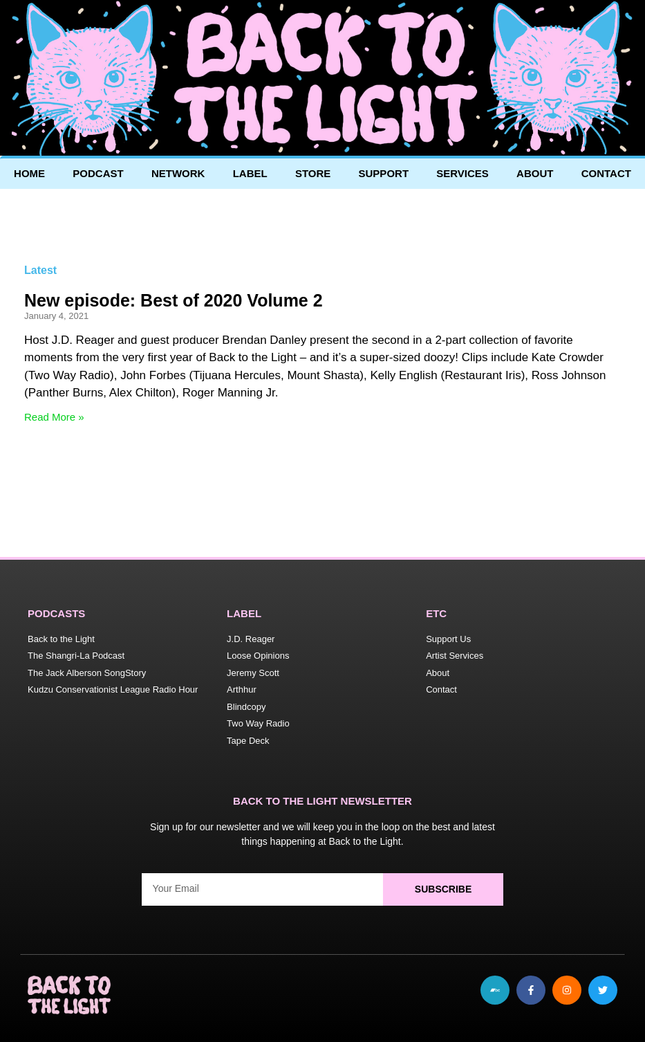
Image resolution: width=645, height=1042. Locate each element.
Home (29, 173)
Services (462, 173)
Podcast (98, 173)
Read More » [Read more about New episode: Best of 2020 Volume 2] (54, 417)
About (534, 173)
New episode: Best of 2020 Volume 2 (173, 300)
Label (250, 173)
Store (312, 173)
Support (384, 173)
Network (178, 173)
